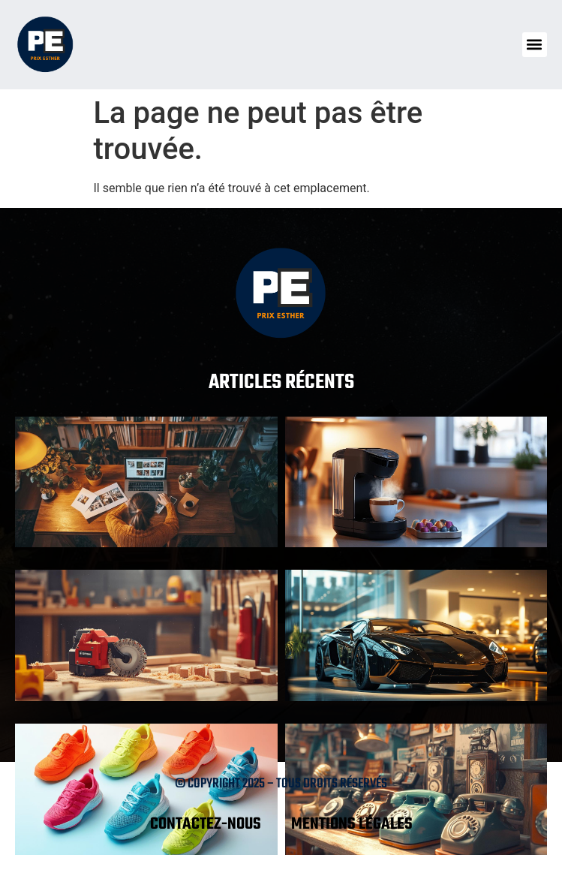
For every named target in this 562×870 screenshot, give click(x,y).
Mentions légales (352, 824)
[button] (534, 44)
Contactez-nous (205, 824)
